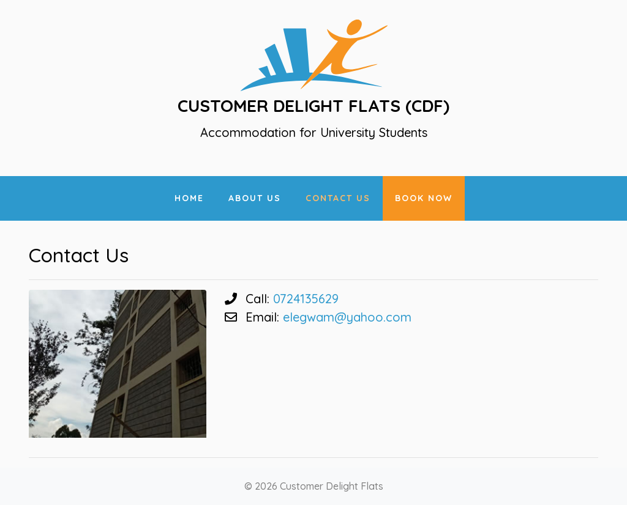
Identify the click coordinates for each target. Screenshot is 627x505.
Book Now (423, 198)
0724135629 (306, 298)
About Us (254, 198)
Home (189, 198)
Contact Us (338, 198)
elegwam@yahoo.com (347, 317)
